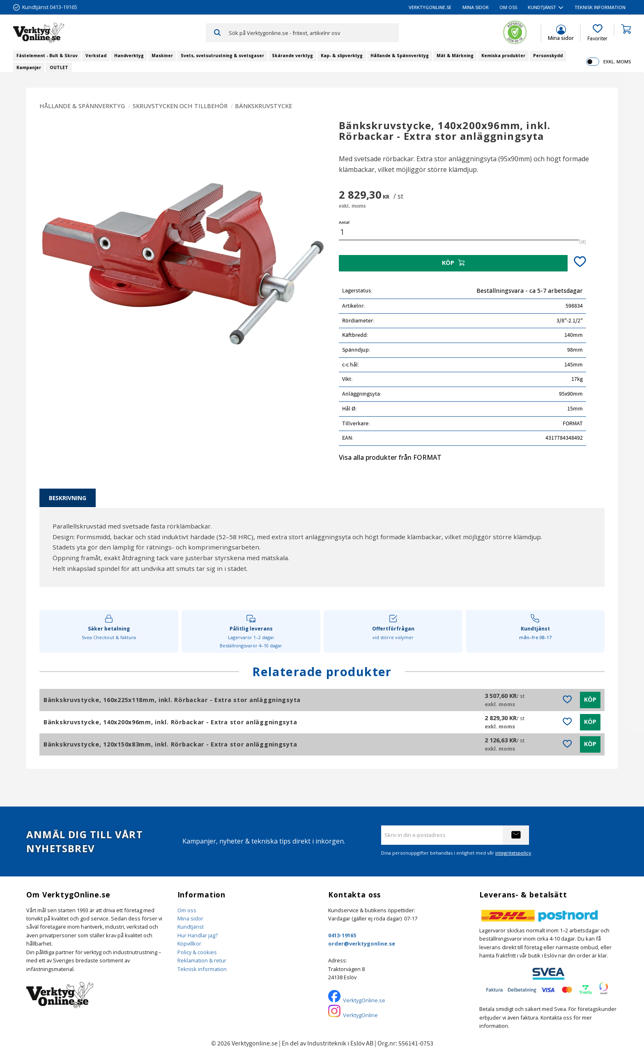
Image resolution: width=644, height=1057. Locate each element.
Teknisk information (202, 969)
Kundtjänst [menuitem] (542, 7)
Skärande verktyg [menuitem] (292, 55)
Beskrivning (67, 498)
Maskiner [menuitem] (162, 55)
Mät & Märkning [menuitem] (455, 55)
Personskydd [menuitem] (548, 55)
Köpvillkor (189, 943)
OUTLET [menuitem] (59, 67)
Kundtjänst (190, 926)
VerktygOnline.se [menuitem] (430, 7)
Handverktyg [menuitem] (129, 55)
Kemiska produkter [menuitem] (503, 55)
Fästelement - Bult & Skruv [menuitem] (47, 55)
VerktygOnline (360, 1015)
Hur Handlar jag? (197, 935)
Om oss (186, 910)
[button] (597, 33)
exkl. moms (617, 61)
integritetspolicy (513, 853)
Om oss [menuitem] (508, 7)
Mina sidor (190, 918)
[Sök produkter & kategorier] (313, 32)
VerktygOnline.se (364, 1000)
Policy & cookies (197, 952)
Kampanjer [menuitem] (28, 67)
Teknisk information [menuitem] (600, 7)
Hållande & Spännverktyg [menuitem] (399, 55)
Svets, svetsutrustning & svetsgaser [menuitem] (222, 55)
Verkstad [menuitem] (95, 55)
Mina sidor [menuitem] (475, 7)
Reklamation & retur (201, 960)
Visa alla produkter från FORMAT (390, 457)
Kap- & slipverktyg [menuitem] (342, 55)
